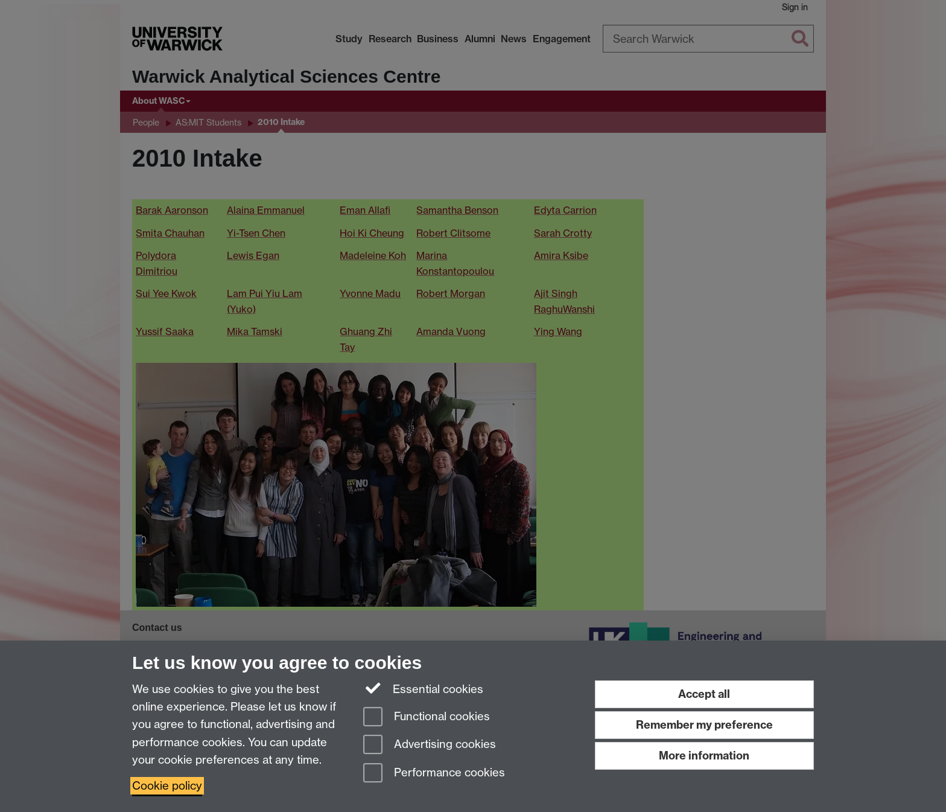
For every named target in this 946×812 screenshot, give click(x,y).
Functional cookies (426, 717)
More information (704, 755)
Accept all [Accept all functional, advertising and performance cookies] (704, 694)
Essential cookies (423, 688)
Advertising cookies (429, 745)
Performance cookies (434, 773)
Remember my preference (704, 725)
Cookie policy (167, 786)
